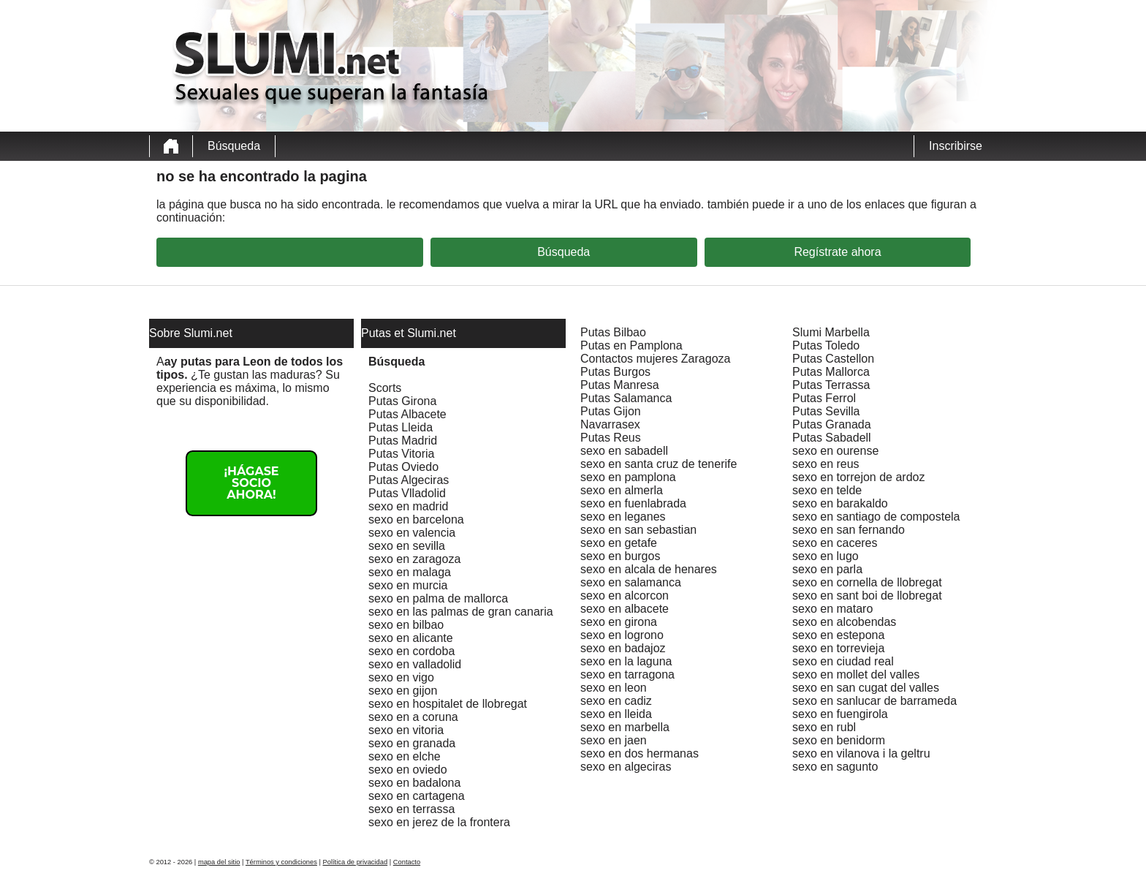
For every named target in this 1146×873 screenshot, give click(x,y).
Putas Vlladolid (407, 493)
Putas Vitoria (401, 453)
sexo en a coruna (413, 717)
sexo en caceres (835, 543)
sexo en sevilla (406, 546)
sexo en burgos (620, 556)
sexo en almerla (621, 490)
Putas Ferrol (824, 398)
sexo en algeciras (626, 766)
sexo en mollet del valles (855, 674)
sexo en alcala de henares (648, 569)
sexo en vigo (401, 677)
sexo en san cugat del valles (865, 687)
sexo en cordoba (411, 651)
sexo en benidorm (838, 740)
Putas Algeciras (408, 480)
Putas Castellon (833, 358)
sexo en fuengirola (840, 714)
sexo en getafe (618, 543)
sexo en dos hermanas (639, 753)
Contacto (406, 862)
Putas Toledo (826, 345)
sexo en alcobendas (844, 622)
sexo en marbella (624, 727)
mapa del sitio (219, 862)
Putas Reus (610, 437)
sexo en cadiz (616, 701)
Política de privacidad (355, 862)
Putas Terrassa (831, 385)
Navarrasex (610, 424)
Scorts (384, 388)
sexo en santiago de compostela (876, 516)
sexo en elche (404, 756)
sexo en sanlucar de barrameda (874, 701)
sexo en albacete (624, 608)
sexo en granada (411, 743)
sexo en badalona (414, 782)
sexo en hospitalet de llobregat (447, 704)
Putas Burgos (615, 372)
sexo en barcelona (416, 519)
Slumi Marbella (831, 332)
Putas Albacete (407, 414)
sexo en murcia (408, 585)
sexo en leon (613, 687)
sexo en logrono (622, 635)
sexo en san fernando (848, 530)
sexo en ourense (835, 451)
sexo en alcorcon (624, 595)
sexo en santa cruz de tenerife (658, 464)
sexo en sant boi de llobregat (867, 595)
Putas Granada (831, 424)
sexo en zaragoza (414, 559)
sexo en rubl (824, 727)
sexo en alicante (410, 638)
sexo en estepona (838, 635)
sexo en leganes (623, 516)
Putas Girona (402, 401)
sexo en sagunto (835, 766)
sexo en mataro (832, 608)
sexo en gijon (402, 690)
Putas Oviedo (403, 467)
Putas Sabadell (831, 437)
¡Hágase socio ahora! (251, 483)
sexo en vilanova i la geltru (861, 753)
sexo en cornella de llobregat (867, 582)
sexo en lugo (825, 556)
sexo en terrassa (411, 809)
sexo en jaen (613, 740)
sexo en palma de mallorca (438, 598)
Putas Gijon (610, 411)
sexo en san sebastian (638, 530)
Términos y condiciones (281, 862)
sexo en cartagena (416, 796)
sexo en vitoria (406, 730)
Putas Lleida (400, 427)
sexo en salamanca (630, 582)
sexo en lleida (616, 714)
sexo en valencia (411, 532)
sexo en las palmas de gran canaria (460, 611)
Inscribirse (955, 146)
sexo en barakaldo (840, 503)
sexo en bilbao (406, 625)
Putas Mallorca (831, 372)
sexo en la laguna (626, 661)
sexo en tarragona (627, 674)
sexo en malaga (409, 572)
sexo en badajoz (623, 648)
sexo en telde (827, 490)
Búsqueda (234, 146)
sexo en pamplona (628, 477)
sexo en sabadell (624, 451)
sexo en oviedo (407, 769)
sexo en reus (826, 464)
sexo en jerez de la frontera (439, 822)
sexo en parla (827, 569)
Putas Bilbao (613, 332)
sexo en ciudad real (843, 661)
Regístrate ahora (837, 252)
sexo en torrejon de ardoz (858, 477)
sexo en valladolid (414, 664)
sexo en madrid (408, 506)
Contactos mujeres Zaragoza (655, 358)
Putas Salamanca (626, 398)
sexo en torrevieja (838, 648)
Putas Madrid (402, 440)
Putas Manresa (619, 385)
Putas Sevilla (826, 411)
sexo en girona (618, 622)
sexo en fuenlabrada (633, 503)
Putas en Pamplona (631, 345)
